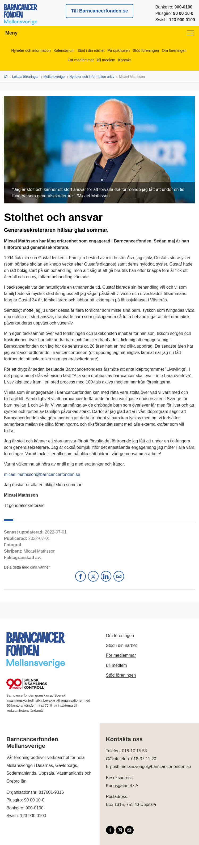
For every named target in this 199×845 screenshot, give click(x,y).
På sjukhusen (118, 50)
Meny (99, 33)
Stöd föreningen (146, 50)
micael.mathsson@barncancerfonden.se (42, 474)
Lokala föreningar (25, 77)
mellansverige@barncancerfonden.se (156, 766)
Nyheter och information (31, 50)
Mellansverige (54, 77)
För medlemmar (81, 60)
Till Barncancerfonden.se (99, 11)
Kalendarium (64, 50)
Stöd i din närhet (90, 50)
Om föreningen (174, 50)
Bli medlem (106, 60)
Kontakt (124, 60)
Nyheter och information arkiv (91, 77)
